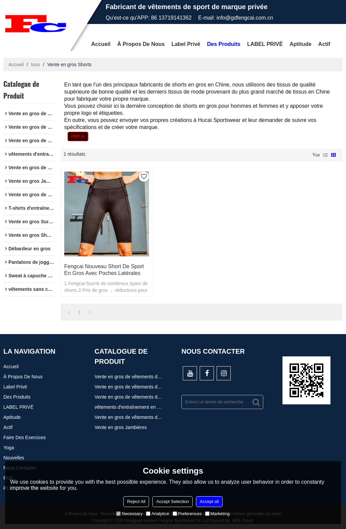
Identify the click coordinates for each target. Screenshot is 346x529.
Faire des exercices (24, 437)
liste (325, 155)
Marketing (217, 513)
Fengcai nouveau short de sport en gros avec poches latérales (104, 269)
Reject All (136, 501)
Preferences (187, 513)
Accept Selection (172, 501)
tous (35, 64)
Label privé (185, 44)
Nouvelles (13, 457)
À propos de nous (141, 44)
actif (324, 44)
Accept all (209, 501)
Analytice (157, 513)
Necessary (129, 513)
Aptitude (301, 44)
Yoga (8, 447)
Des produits (224, 44)
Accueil (100, 44)
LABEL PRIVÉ (265, 44)
